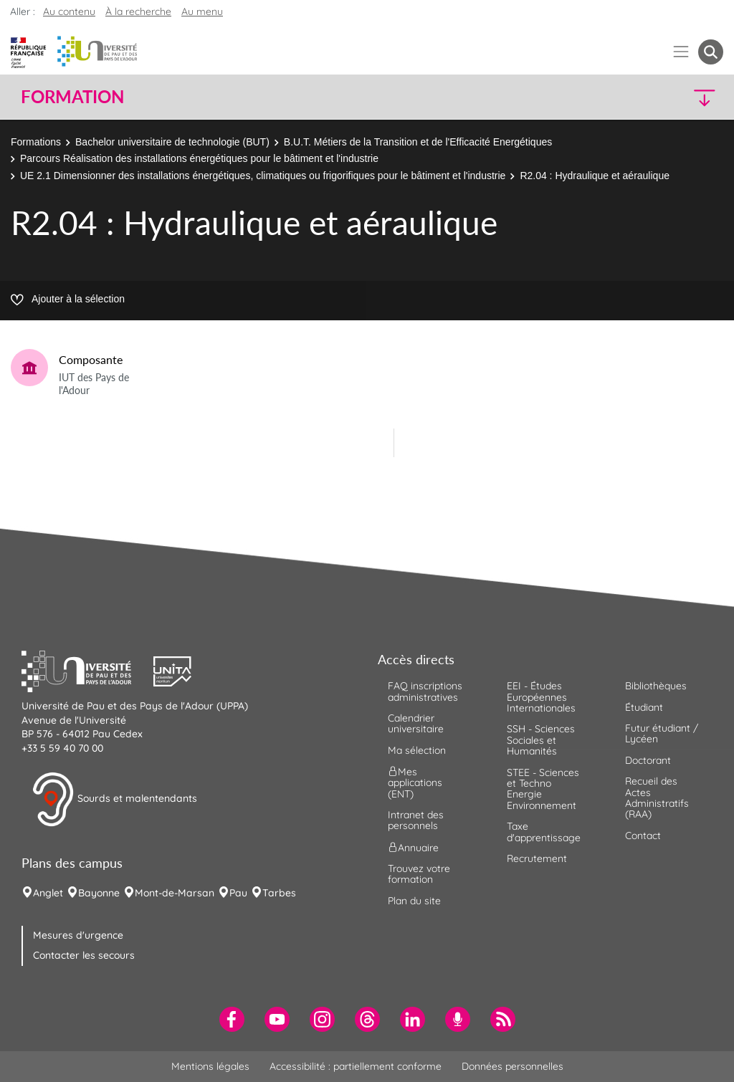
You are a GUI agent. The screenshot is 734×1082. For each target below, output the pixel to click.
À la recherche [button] (138, 11)
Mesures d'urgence (78, 935)
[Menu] (681, 52)
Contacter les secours (84, 955)
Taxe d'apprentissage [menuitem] (544, 831)
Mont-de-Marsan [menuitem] (174, 892)
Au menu (202, 11)
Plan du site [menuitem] (414, 900)
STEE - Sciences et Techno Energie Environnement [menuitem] (543, 789)
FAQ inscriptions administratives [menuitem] (425, 691)
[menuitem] (231, 1019)
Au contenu (69, 11)
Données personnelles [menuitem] (512, 1066)
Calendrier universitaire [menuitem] (416, 723)
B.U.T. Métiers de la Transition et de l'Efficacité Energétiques (418, 142)
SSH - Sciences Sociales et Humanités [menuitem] (541, 739)
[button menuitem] (710, 51)
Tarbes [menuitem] (279, 892)
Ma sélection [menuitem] (417, 750)
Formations (36, 142)
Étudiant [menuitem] (644, 707)
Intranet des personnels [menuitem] (416, 820)
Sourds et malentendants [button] (114, 799)
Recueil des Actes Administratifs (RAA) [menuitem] (657, 797)
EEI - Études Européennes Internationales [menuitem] (541, 696)
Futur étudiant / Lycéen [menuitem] (661, 733)
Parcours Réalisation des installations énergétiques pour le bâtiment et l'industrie (199, 158)
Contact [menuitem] (643, 835)
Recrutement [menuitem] (537, 858)
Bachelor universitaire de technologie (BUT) (172, 142)
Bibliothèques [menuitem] (656, 685)
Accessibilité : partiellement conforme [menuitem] (356, 1066)
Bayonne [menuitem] (99, 892)
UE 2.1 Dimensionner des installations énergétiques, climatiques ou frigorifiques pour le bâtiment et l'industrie (262, 175)
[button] (638, 97)
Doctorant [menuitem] (648, 760)
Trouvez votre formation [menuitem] (419, 874)
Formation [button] (72, 97)
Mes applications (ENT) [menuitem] (415, 782)
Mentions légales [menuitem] (210, 1066)
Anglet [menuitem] (48, 892)
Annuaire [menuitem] (413, 847)
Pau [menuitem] (238, 892)
